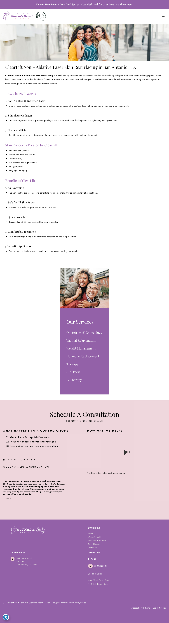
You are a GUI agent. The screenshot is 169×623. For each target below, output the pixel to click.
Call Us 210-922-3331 (19, 460)
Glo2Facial (73, 372)
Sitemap (162, 607)
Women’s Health (94, 537)
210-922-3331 (97, 566)
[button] (19, 459)
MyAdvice (81, 602)
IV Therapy (74, 380)
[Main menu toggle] (163, 16)
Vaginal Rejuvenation (81, 340)
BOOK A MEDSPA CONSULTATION (26, 467)
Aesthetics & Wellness (97, 540)
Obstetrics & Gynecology (84, 332)
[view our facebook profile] (88, 559)
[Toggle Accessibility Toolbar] (6, 617)
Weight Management (81, 348)
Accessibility (137, 607)
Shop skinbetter (94, 544)
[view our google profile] (95, 559)
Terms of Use (150, 607)
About (90, 533)
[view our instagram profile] (91, 559)
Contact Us (92, 547)
